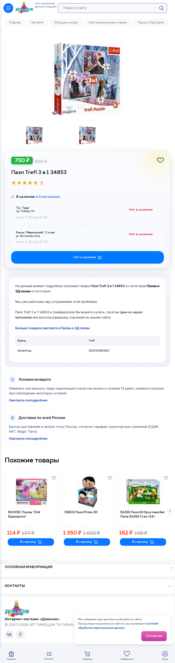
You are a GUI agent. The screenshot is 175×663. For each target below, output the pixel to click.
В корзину (31, 542)
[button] (170, 511)
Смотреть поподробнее (28, 400)
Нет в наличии (88, 257)
